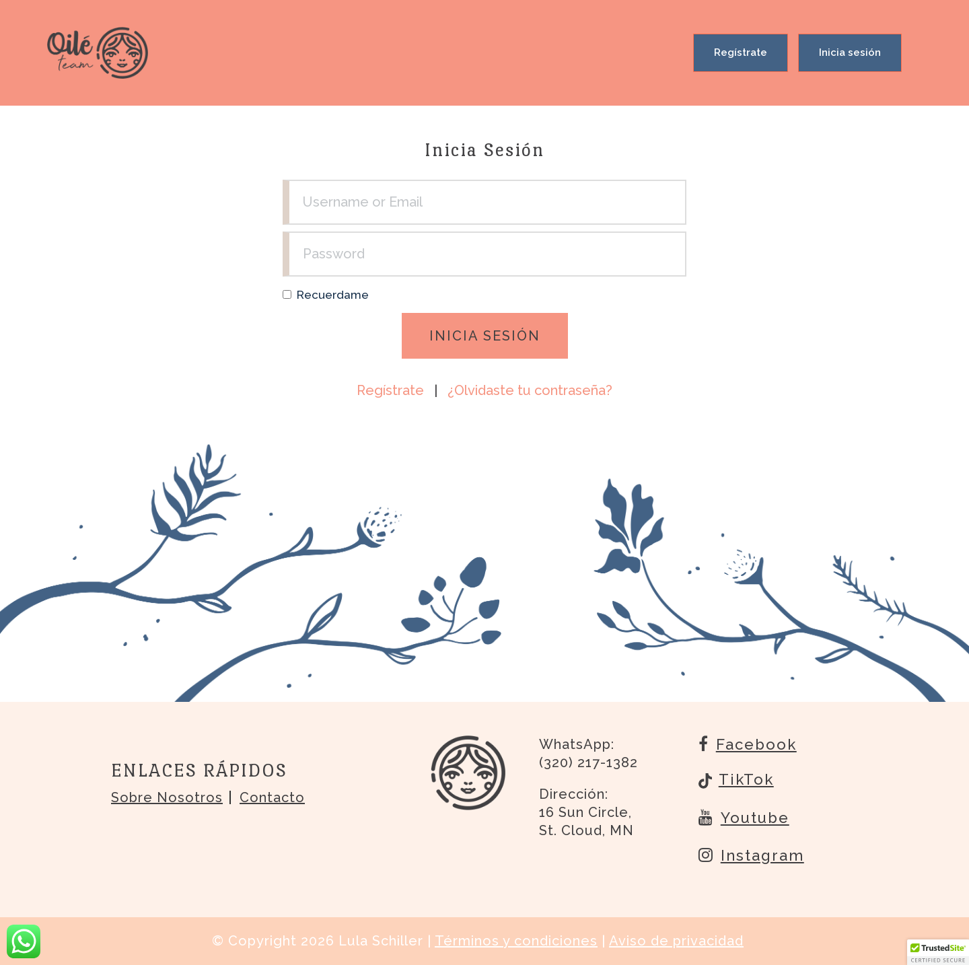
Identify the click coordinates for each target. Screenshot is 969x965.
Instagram (751, 855)
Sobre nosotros (167, 797)
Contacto (272, 797)
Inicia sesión (850, 52)
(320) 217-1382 (588, 762)
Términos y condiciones (516, 941)
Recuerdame (333, 294)
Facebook (747, 744)
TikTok (736, 781)
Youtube (743, 817)
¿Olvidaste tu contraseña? (529, 390)
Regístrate (740, 52)
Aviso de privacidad (676, 941)
